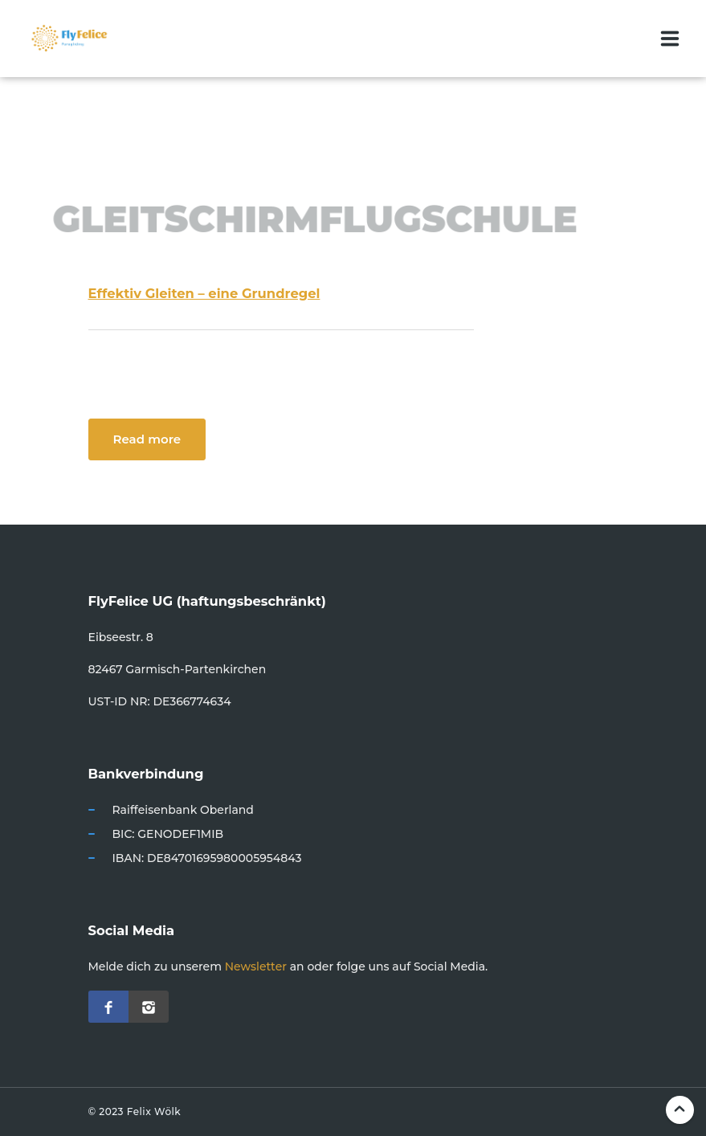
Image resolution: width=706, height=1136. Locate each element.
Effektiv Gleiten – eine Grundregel (204, 293)
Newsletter (256, 966)
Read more (147, 439)
